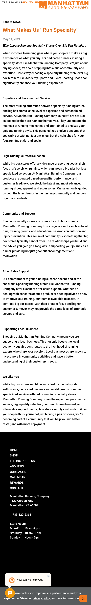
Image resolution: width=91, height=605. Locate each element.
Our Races (18, 472)
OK (83, 598)
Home (14, 450)
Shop (14, 455)
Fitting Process (22, 461)
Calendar (17, 477)
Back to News (12, 22)
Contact (16, 488)
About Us (17, 466)
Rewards (17, 482)
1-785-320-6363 (20, 514)
